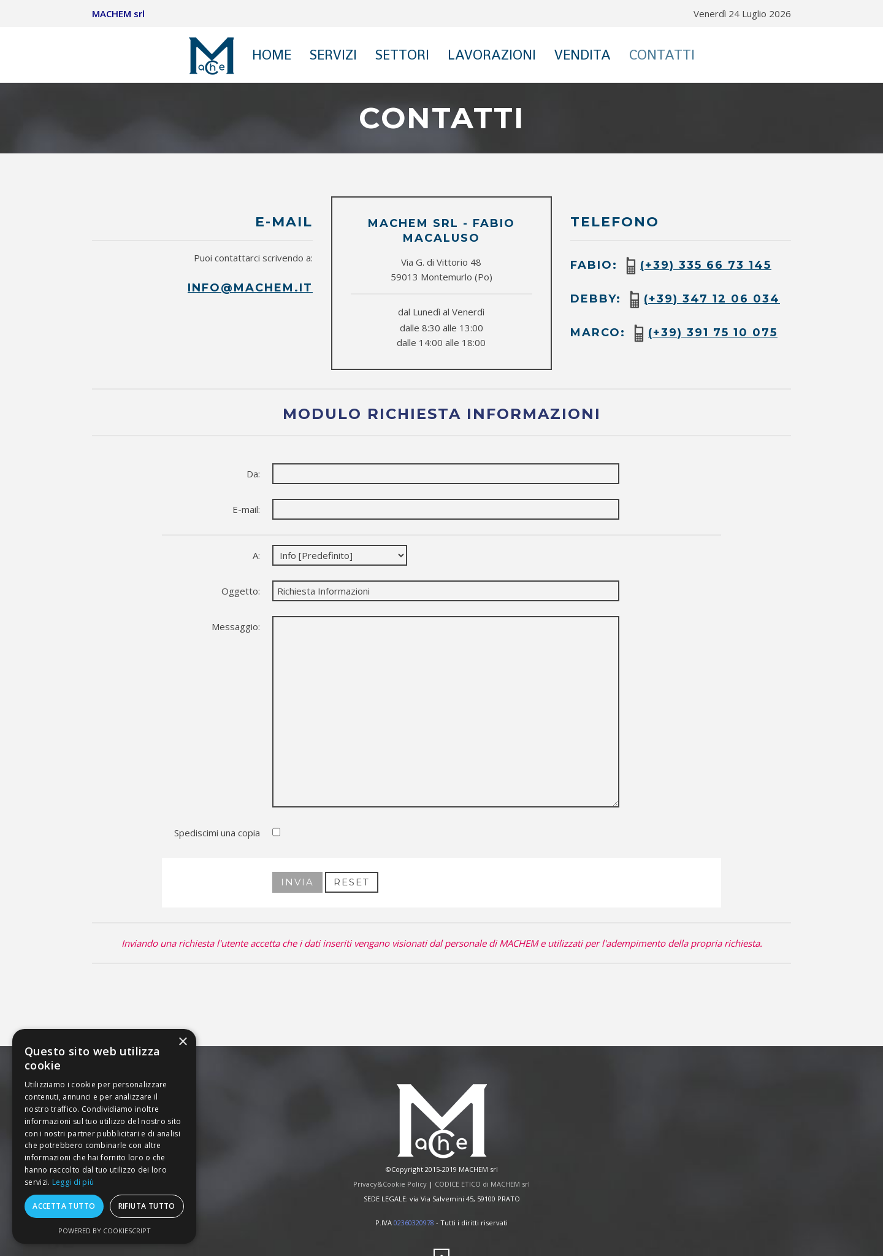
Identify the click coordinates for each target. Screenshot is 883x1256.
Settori (402, 54)
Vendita (582, 54)
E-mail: (246, 509)
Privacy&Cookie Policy (390, 1184)
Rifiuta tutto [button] (146, 1206)
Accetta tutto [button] (63, 1206)
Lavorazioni (492, 54)
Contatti (662, 54)
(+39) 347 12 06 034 (712, 299)
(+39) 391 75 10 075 (713, 332)
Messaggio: (236, 626)
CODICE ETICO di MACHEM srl (482, 1184)
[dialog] (104, 1136)
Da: (253, 474)
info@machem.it (250, 288)
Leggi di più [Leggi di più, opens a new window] (73, 1182)
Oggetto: (240, 591)
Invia (297, 882)
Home (271, 54)
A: (256, 555)
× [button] (182, 1042)
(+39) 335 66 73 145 (705, 265)
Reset (352, 882)
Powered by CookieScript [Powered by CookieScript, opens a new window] (104, 1230)
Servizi (333, 54)
